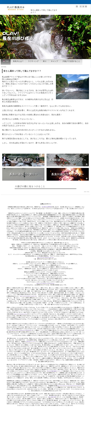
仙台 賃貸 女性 (52, 397)
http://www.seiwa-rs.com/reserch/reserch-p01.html (69, 385)
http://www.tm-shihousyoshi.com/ (45, 257)
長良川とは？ (18, 61)
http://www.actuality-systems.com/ (28, 296)
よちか (67, 219)
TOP (6, 61)
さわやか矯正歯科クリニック (55, 371)
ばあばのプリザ (30, 341)
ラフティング (33, 61)
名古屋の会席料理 (46, 207)
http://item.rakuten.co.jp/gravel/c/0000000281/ (20, 330)
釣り (45, 61)
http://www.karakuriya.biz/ (20, 314)
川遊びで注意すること (71, 61)
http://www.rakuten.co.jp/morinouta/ (45, 283)
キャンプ (54, 61)
